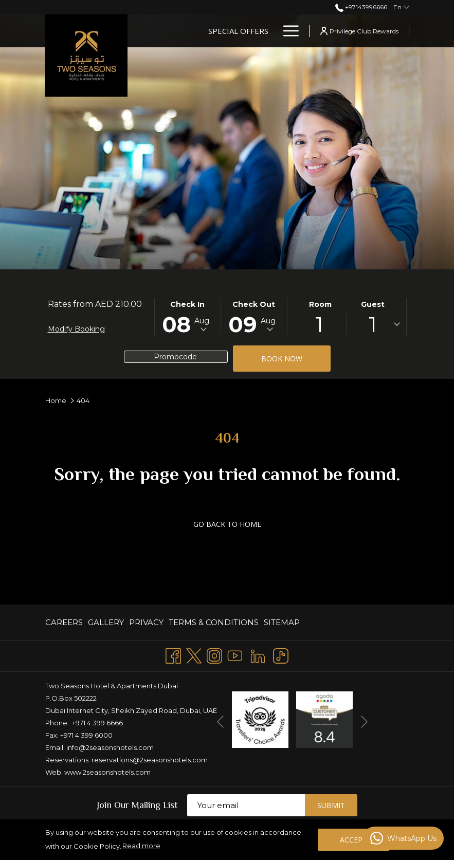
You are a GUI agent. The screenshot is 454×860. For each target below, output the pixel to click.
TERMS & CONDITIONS (214, 622)
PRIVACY (146, 622)
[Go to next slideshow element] (364, 721)
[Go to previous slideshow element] (220, 721)
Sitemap (282, 622)
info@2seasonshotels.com (110, 747)
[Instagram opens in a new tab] (214, 654)
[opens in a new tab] (260, 719)
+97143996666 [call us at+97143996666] (361, 7)
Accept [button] (353, 840)
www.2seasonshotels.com (107, 772)
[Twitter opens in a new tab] (194, 654)
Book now (281, 358)
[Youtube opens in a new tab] (235, 654)
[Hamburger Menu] (287, 30)
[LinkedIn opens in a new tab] (258, 654)
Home (55, 400)
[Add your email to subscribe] (246, 805)
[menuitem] (65, 622)
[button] (187, 316)
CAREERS (64, 622)
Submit (331, 805)
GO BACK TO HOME (227, 524)
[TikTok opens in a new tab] (280, 654)
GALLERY (106, 622)
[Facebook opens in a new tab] (173, 654)
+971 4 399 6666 (97, 723)
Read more (141, 845)
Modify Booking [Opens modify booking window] (76, 329)
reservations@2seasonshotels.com (150, 760)
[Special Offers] (238, 30)
